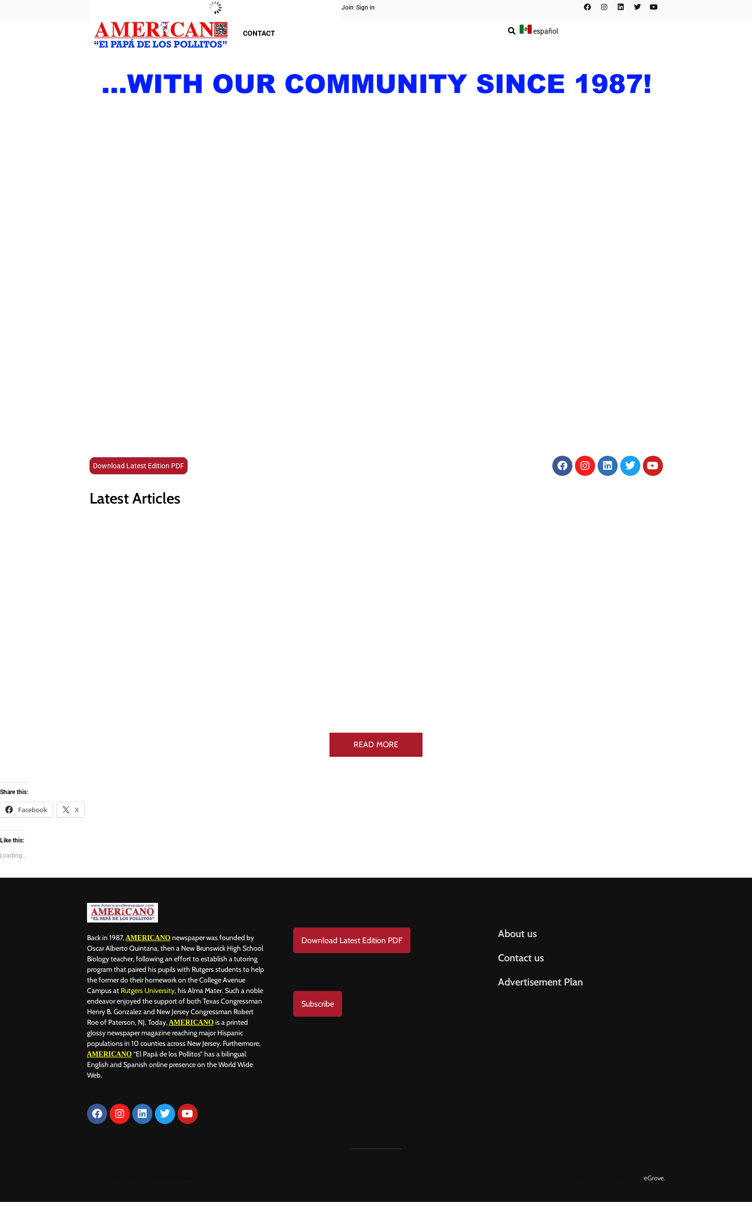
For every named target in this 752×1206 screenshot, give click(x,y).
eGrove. (654, 1178)
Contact (259, 33)
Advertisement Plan (540, 982)
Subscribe (317, 1004)
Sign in (365, 7)
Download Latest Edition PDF (138, 466)
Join (348, 7)
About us (517, 934)
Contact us (521, 958)
